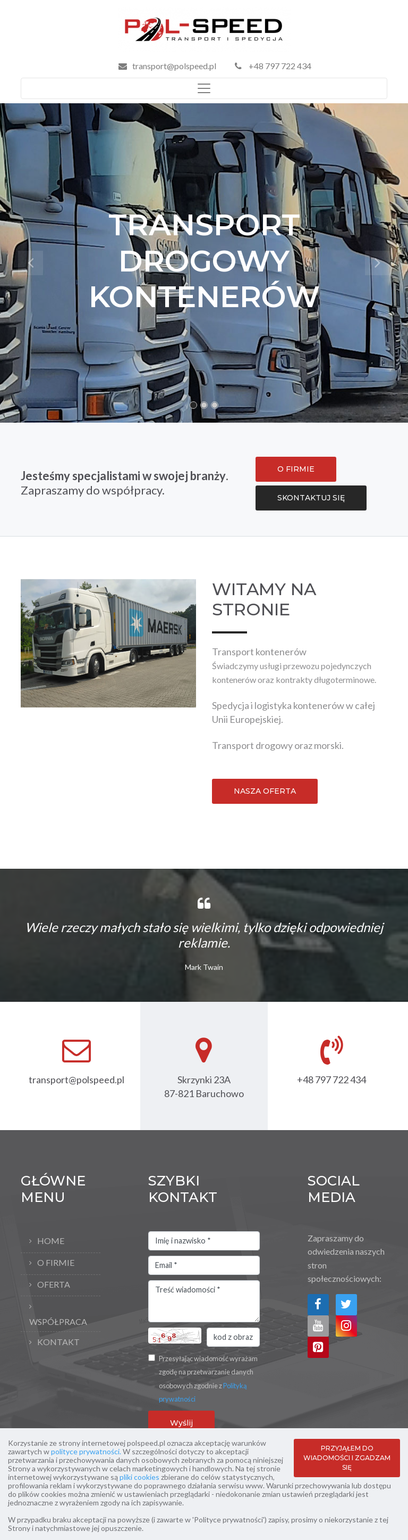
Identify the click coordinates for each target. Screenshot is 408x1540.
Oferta (53, 1284)
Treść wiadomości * (204, 1301)
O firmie (55, 1262)
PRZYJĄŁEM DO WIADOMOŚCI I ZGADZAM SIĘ (346, 1457)
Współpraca (58, 1321)
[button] (30, 263)
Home (50, 1241)
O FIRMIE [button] (295, 469)
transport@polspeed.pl (174, 66)
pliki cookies (139, 1476)
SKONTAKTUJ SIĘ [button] (311, 498)
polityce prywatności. (86, 1451)
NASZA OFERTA (265, 791)
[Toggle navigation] (204, 88)
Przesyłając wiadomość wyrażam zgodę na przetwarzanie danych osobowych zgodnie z (208, 1379)
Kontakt (58, 1342)
